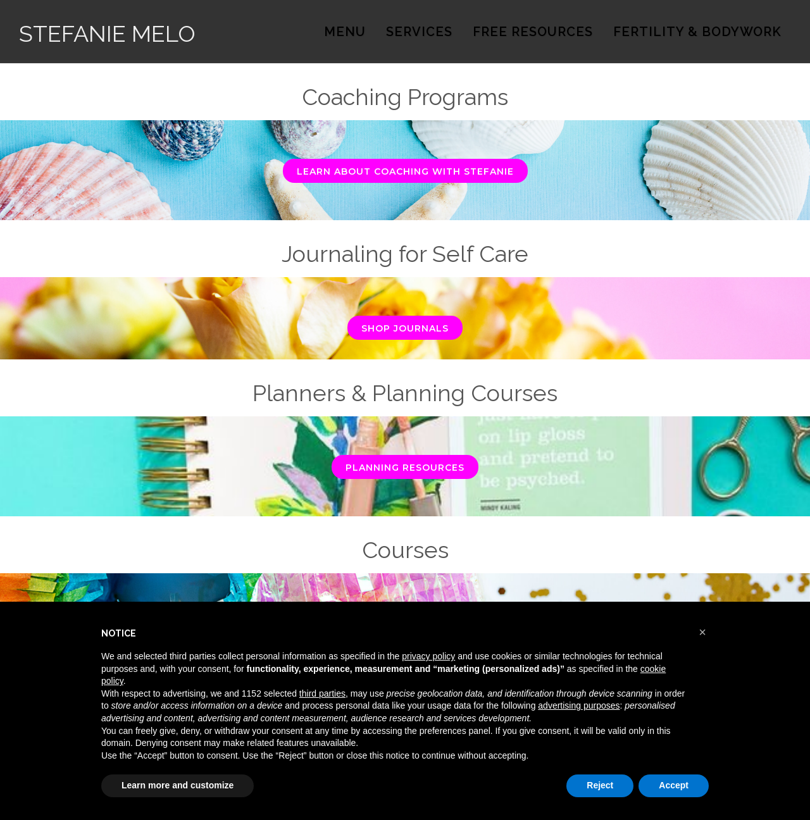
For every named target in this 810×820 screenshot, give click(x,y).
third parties (322, 693)
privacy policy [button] (428, 656)
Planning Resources (405, 467)
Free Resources (533, 31)
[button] (702, 632)
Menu (345, 31)
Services (419, 31)
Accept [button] (673, 785)
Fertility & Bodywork (697, 31)
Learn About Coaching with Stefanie (405, 171)
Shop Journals (405, 328)
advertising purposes (579, 705)
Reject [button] (600, 785)
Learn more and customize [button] (178, 785)
